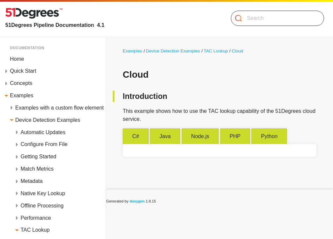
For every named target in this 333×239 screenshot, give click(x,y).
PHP (235, 136)
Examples (21, 95)
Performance (36, 218)
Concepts (21, 83)
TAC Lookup (35, 230)
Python (269, 136)
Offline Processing (42, 205)
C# (135, 136)
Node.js (200, 136)
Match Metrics (37, 169)
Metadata (32, 181)
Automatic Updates (43, 132)
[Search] (275, 18)
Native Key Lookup (43, 193)
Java (165, 136)
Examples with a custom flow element (59, 108)
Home (17, 59)
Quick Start (23, 71)
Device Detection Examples (47, 120)
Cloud (237, 50)
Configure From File (44, 144)
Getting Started (38, 156)
